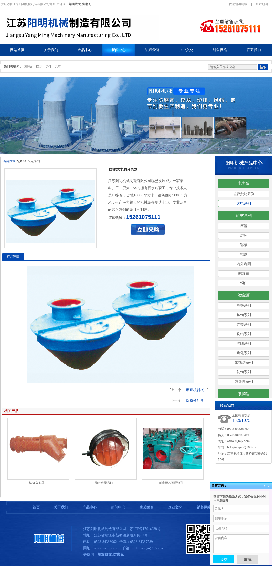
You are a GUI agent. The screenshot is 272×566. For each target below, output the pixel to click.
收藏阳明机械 (238, 4)
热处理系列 (244, 381)
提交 (224, 559)
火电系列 (244, 203)
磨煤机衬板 (195, 390)
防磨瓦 (28, 66)
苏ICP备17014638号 (145, 529)
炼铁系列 (244, 306)
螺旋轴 (243, 273)
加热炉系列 (244, 362)
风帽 (58, 66)
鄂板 (243, 245)
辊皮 (243, 254)
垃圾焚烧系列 (244, 194)
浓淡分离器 (37, 483)
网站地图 (262, 4)
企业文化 (175, 507)
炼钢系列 (244, 315)
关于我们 (61, 507)
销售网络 (204, 507)
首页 (19, 161)
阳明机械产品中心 (243, 163)
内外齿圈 (244, 264)
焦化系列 (244, 353)
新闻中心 (118, 507)
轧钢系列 (244, 372)
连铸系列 (244, 325)
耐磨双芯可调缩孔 (171, 483)
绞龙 (39, 66)
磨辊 (243, 226)
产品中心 (89, 507)
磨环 (243, 235)
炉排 (48, 66)
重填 (248, 559)
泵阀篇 (244, 393)
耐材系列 (244, 215)
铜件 (243, 283)
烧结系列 (244, 334)
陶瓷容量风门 (104, 483)
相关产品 (11, 411)
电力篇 (244, 183)
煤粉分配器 (195, 400)
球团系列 (244, 344)
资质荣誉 (147, 507)
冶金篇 (244, 295)
